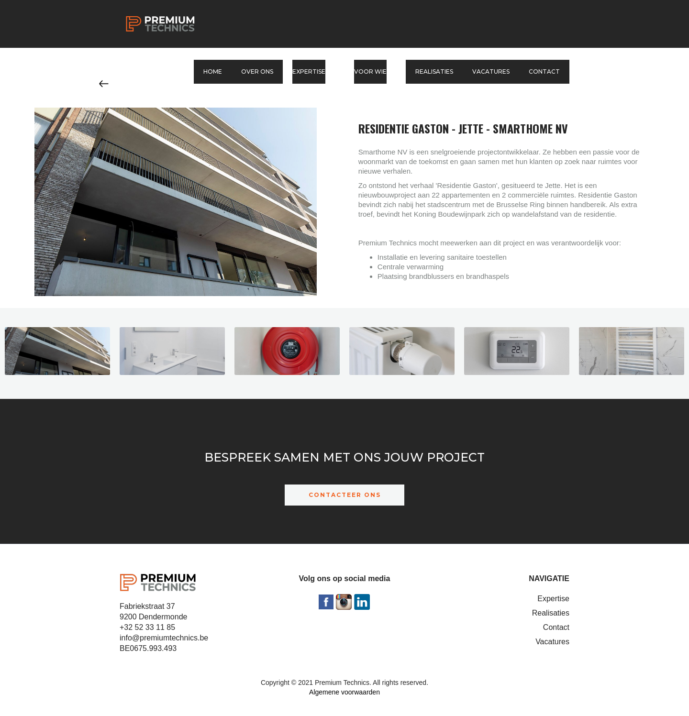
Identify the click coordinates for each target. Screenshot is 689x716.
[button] (313, 71)
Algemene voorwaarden (344, 692)
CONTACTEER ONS (345, 494)
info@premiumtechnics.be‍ (164, 638)
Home (212, 71)
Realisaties (434, 71)
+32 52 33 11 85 (147, 627)
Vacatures (491, 71)
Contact (544, 71)
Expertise (553, 599)
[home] (160, 24)
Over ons (257, 71)
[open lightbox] (57, 353)
